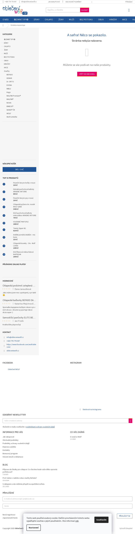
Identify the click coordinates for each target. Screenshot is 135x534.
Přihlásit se (124, 516)
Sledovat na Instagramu (92, 409)
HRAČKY (7, 64)
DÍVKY (4, 43)
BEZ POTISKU (8, 57)
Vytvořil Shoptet (126, 528)
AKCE (6, 67)
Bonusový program (10, 453)
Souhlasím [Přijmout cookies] (101, 519)
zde (77, 521)
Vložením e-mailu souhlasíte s (29, 427)
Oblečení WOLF (14, 369)
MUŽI (4, 53)
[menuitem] (5, 19)
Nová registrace (9, 515)
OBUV (4, 60)
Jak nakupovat (54, 2)
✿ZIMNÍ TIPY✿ (10, 39)
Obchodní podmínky (73, 2)
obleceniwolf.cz (13, 350)
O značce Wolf (75, 437)
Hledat (84, 10)
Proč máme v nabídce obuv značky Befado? (20, 478)
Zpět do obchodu (87, 74)
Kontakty (6, 450)
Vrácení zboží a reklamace (13, 457)
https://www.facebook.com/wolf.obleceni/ (21, 345)
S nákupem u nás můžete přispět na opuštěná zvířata (23, 484)
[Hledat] (67, 10)
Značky (7, 71)
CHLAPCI (5, 46)
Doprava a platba (9, 447)
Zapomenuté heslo (10, 518)
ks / (19, 169)
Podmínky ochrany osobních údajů (16, 443)
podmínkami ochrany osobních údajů (40, 427)
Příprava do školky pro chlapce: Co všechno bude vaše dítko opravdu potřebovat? (30, 470)
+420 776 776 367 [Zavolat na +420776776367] (13, 341)
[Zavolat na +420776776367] (11, 2)
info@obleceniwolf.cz (15, 337)
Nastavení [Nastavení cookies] (33, 527)
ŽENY (4, 50)
